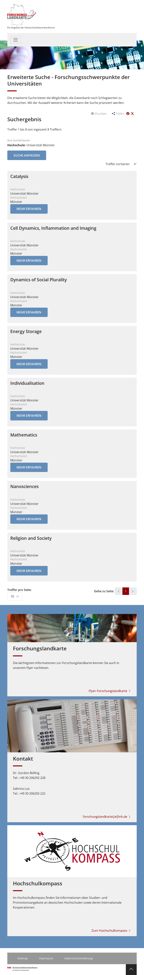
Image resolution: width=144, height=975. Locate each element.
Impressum (46, 958)
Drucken (99, 114)
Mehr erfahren (28, 209)
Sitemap (22, 958)
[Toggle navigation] (15, 40)
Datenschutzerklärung (78, 958)
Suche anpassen (27, 155)
